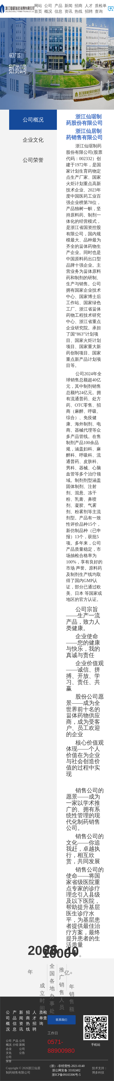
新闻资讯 (68, 9)
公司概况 (48, 9)
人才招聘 (89, 9)
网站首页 (38, 9)
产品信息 (58, 9)
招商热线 (78, 9)
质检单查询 (101, 9)
